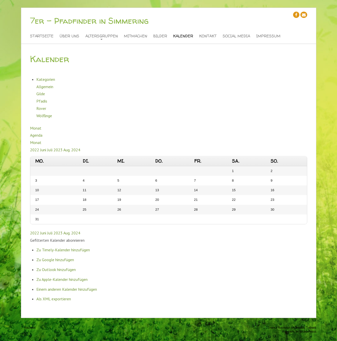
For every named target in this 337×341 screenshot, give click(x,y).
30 (272, 209)
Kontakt (208, 36)
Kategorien (45, 79)
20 (157, 200)
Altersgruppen (101, 36)
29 (234, 209)
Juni (43, 149)
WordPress (308, 331)
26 (119, 209)
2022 (35, 149)
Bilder (160, 36)
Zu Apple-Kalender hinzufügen (62, 279)
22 (234, 200)
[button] (57, 240)
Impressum (268, 36)
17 (37, 200)
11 (84, 190)
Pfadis (41, 101)
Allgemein (44, 86)
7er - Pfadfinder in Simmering (89, 20)
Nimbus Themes (305, 327)
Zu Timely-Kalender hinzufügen (63, 249)
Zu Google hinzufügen (55, 259)
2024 (75, 149)
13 (157, 190)
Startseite (42, 36)
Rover (41, 108)
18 (84, 200)
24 (37, 209)
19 (119, 200)
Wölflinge (44, 115)
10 (37, 190)
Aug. (67, 149)
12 (119, 190)
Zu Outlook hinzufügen (56, 269)
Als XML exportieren (53, 298)
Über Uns (69, 36)
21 (196, 200)
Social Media (236, 36)
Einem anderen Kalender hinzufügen (66, 289)
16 (272, 190)
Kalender (183, 36)
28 (196, 209)
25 (84, 209)
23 (272, 200)
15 (234, 190)
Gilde (40, 93)
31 (37, 219)
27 (157, 209)
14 (196, 190)
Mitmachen (135, 36)
